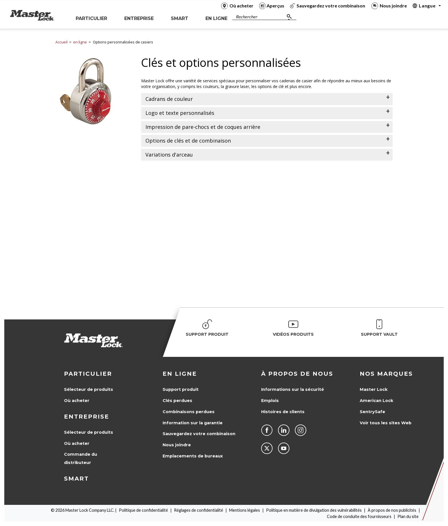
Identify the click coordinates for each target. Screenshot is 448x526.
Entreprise (86, 416)
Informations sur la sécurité (292, 389)
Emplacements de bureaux (193, 456)
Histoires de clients (283, 411)
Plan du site (408, 516)
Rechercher (246, 16)
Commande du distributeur (80, 458)
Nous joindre (177, 444)
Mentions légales (244, 510)
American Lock (376, 400)
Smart (76, 478)
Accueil (61, 42)
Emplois (270, 400)
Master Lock (373, 389)
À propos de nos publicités (392, 510)
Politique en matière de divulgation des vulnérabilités (314, 510)
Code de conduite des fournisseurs (359, 516)
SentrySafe (372, 411)
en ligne (80, 42)
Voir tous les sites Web (385, 422)
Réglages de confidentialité (198, 510)
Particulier (88, 373)
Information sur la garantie (193, 422)
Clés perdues (177, 400)
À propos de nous (297, 373)
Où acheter (76, 400)
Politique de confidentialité (143, 510)
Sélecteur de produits (88, 389)
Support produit (181, 389)
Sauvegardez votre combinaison (199, 433)
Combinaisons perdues (189, 411)
